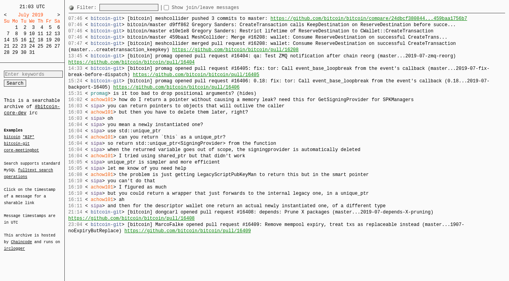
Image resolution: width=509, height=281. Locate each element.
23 (23, 46)
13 (57, 33)
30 (23, 52)
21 (6, 46)
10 (32, 33)
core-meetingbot (21, 150)
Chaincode (21, 237)
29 (15, 52)
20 (57, 40)
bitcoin (12, 137)
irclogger (14, 243)
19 (48, 40)
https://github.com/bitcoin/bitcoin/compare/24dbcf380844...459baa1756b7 (368, 18)
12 (48, 33)
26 (48, 46)
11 (40, 33)
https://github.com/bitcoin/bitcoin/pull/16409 (187, 231)
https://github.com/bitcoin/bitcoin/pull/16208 (235, 49)
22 (15, 46)
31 (32, 52)
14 (6, 40)
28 (6, 52)
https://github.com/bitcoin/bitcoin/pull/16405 (196, 74)
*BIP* (28, 137)
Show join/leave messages (219, 7)
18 (40, 40)
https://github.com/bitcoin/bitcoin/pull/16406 (176, 87)
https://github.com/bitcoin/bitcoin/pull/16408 (131, 218)
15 (15, 40)
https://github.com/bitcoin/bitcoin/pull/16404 (131, 62)
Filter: (88, 7)
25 (40, 46)
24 (32, 46)
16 (23, 40)
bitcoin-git (17, 143)
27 (57, 46)
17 (32, 40)
